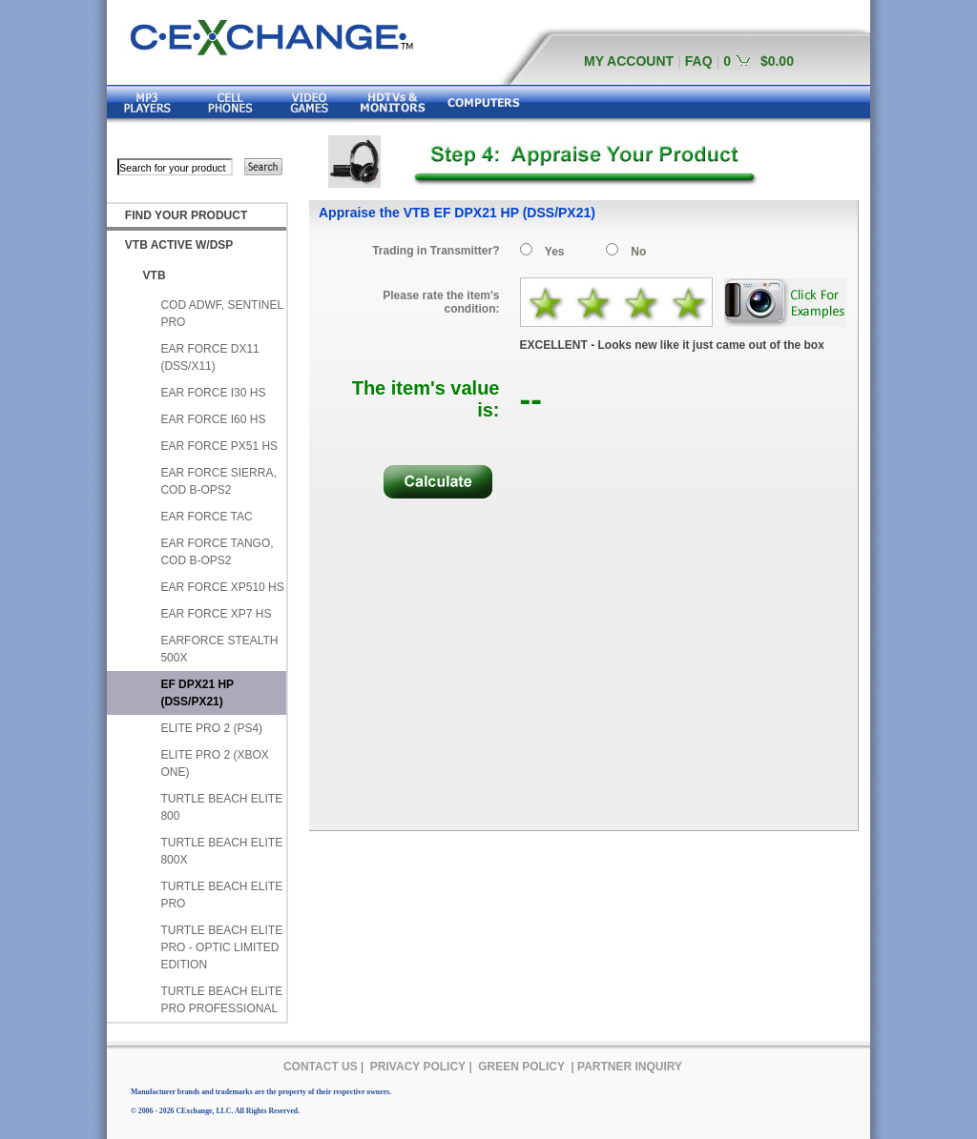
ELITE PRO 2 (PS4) (211, 728)
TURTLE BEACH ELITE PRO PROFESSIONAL (221, 1000)
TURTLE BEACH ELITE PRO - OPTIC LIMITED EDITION (221, 947)
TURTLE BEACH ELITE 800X (221, 851)
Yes (555, 251)
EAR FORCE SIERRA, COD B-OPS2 (218, 481)
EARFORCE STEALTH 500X (219, 649)
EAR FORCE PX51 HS (219, 446)
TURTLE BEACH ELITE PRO (221, 895)
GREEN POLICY (521, 1066)
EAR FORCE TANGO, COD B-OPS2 (216, 552)
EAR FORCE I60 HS (212, 419)
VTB (154, 275)
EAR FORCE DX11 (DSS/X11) (209, 357)
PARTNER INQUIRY (629, 1066)
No (638, 251)
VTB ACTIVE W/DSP (179, 245)
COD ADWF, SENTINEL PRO (221, 313)
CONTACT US (320, 1066)
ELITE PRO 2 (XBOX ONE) (214, 763)
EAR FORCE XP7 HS (215, 613)
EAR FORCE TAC (206, 516)
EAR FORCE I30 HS (212, 392)
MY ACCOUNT (629, 61)
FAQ (699, 61)
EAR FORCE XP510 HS (221, 587)
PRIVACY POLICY (418, 1066)
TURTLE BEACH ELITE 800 (221, 807)
